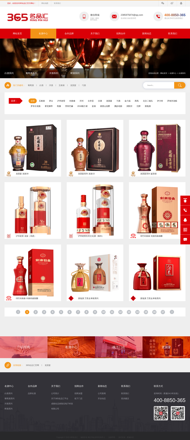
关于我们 (95, 33)
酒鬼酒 (148, 106)
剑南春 (72, 101)
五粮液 (62, 85)
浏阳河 (129, 106)
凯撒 (59, 106)
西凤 (137, 101)
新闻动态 (146, 33)
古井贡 (91, 101)
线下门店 (78, 398)
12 (120, 312)
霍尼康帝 (49, 106)
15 (146, 312)
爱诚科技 (130, 437)
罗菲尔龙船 (36, 106)
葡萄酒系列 (31, 73)
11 (112, 312)
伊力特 (160, 101)
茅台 (51, 101)
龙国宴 (73, 85)
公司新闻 (102, 393)
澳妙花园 (118, 106)
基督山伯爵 (105, 106)
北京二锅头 (148, 101)
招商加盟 (78, 393)
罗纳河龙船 (172, 101)
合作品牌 (69, 33)
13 (129, 312)
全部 (33, 101)
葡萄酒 (31, 85)
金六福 (127, 101)
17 (163, 312)
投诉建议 (125, 398)
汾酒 (100, 101)
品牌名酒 (32, 393)
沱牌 (139, 106)
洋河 (82, 101)
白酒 (41, 85)
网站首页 (17, 33)
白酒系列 (9, 73)
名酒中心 (43, 33)
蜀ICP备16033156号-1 (96, 437)
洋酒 (51, 85)
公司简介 (55, 393)
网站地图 (44, 3)
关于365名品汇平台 (59, 398)
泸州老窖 (61, 101)
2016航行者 (82, 106)
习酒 (84, 85)
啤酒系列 (74, 73)
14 (137, 312)
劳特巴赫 (69, 106)
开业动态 (102, 398)
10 (103, 312)
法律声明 (111, 437)
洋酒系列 (53, 73)
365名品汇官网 (32, 365)
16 (154, 312)
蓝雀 (94, 106)
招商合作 (120, 33)
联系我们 (57, 3)
